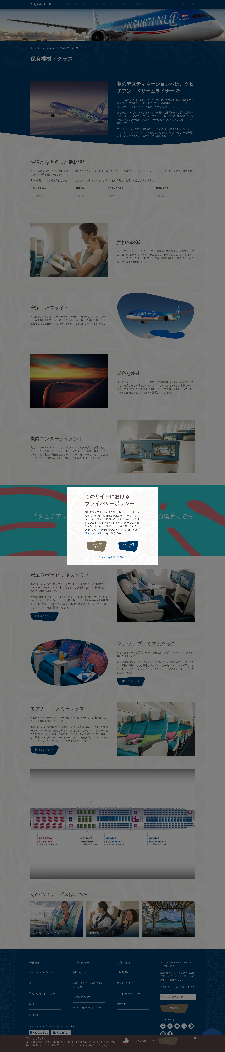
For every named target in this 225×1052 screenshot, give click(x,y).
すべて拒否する (95, 546)
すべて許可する (130, 546)
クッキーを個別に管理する (112, 557)
